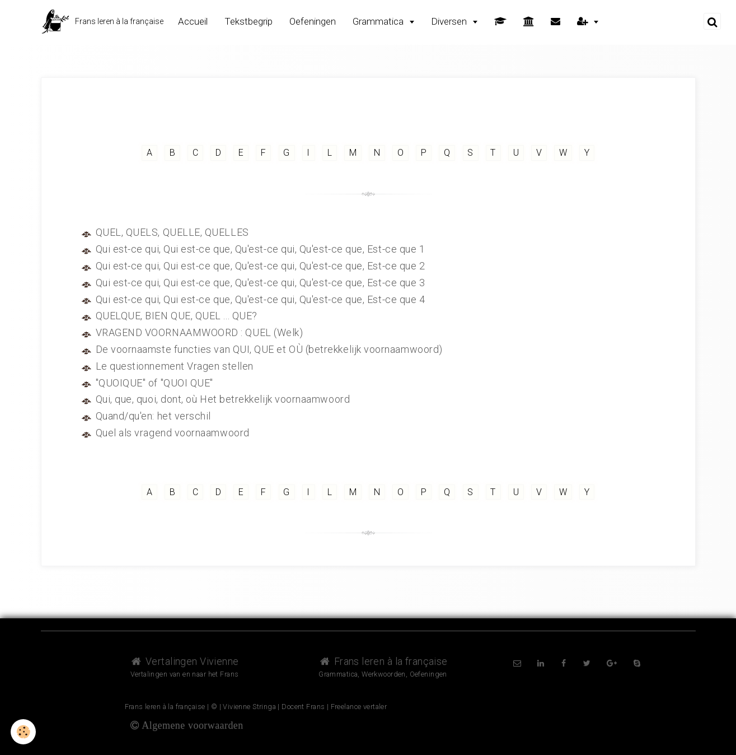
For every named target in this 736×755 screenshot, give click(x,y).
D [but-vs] (217, 152)
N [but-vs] (377, 152)
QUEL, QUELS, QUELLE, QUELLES (173, 232)
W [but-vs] (564, 152)
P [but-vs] (424, 152)
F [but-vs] (262, 152)
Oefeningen (312, 21)
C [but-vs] (194, 152)
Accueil (193, 21)
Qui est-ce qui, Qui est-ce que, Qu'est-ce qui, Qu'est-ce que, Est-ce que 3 (262, 282)
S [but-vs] (471, 152)
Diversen (450, 21)
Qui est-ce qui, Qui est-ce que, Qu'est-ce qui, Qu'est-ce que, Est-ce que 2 (262, 266)
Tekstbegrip (248, 21)
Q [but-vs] (447, 152)
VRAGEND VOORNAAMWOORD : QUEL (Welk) (200, 332)
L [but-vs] (330, 152)
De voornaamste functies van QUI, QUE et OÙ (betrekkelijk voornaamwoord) (270, 349)
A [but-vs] (148, 152)
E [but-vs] (240, 152)
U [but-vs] (517, 152)
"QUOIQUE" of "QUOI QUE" (155, 383)
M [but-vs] (352, 152)
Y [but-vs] (588, 152)
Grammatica (379, 21)
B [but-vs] (171, 152)
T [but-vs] (494, 152)
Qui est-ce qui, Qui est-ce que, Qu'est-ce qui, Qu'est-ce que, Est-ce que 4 (262, 299)
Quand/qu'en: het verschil (154, 416)
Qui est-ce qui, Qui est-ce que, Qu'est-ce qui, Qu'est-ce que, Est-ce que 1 (262, 249)
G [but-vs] (286, 152)
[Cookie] (23, 731)
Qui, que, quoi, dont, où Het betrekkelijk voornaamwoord (224, 399)
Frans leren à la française (382, 661)
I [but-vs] (308, 152)
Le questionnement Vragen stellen (175, 366)
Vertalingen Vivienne (184, 661)
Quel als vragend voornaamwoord (173, 433)
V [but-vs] (540, 152)
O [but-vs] (401, 152)
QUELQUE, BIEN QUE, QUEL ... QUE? (177, 315)
